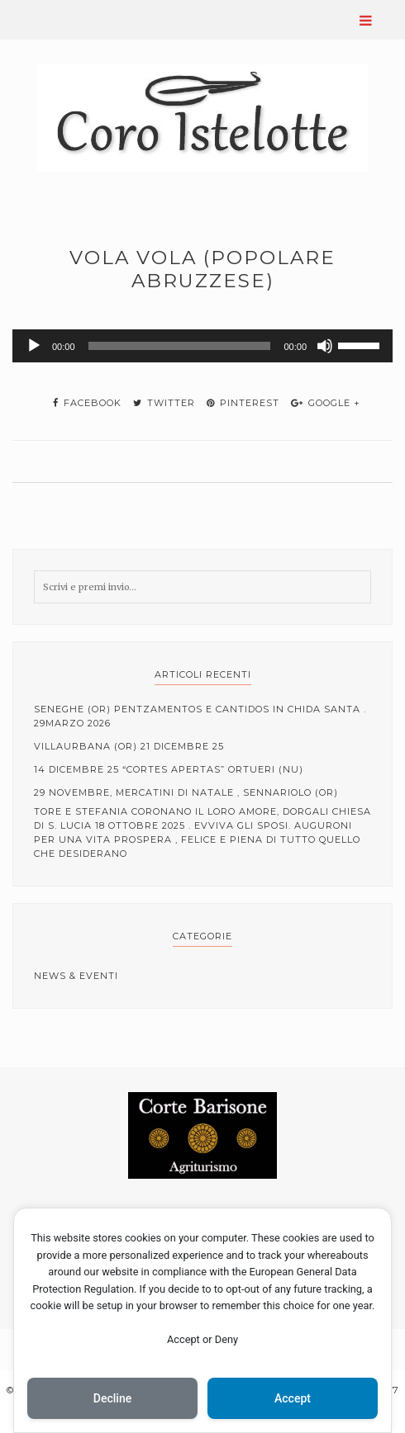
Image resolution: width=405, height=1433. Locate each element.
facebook (87, 403)
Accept (292, 1398)
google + (325, 403)
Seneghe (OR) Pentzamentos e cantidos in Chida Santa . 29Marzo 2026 (200, 716)
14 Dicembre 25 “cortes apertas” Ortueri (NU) (168, 769)
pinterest (243, 403)
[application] (202, 345)
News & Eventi (76, 975)
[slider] (179, 346)
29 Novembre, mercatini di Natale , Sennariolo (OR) (186, 792)
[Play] (34, 346)
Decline (112, 1398)
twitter (164, 403)
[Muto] (325, 346)
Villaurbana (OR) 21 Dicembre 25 (129, 746)
